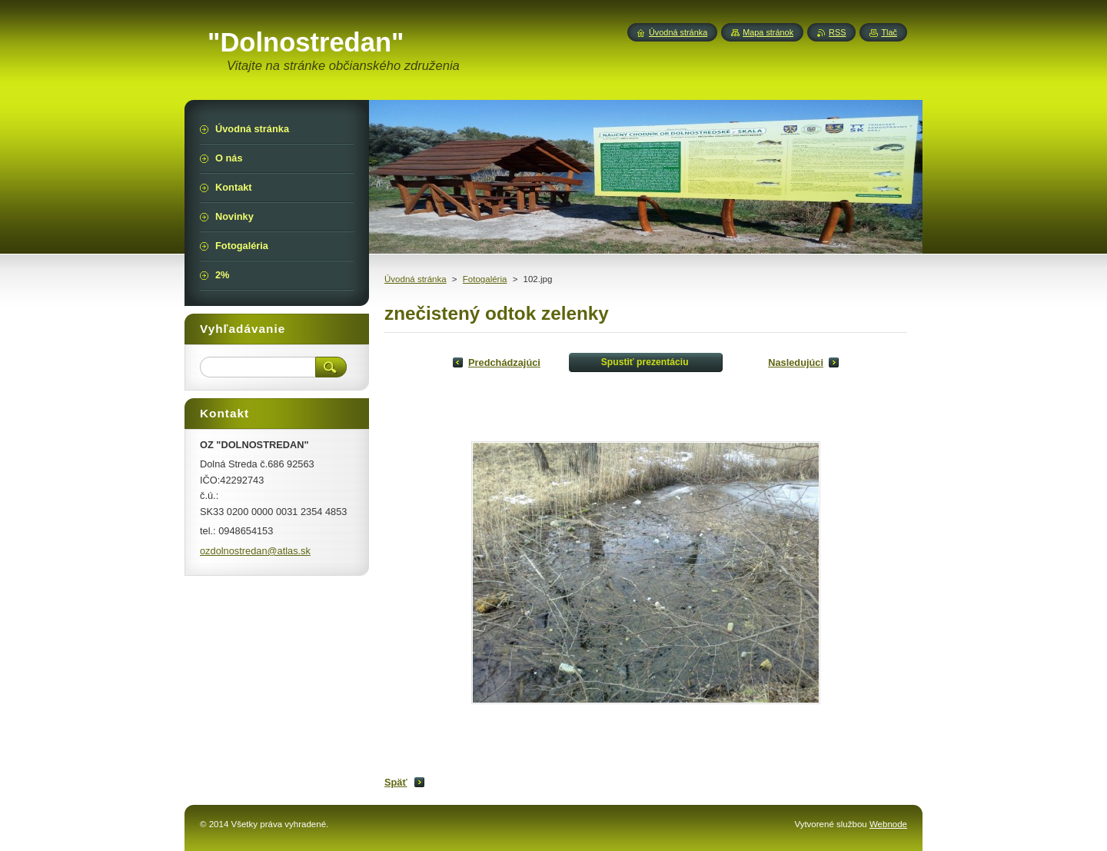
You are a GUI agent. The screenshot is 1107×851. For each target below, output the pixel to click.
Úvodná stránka (415, 279)
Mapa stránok (768, 32)
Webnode (888, 824)
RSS (837, 32)
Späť (395, 782)
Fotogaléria (485, 279)
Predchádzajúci (504, 362)
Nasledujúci (795, 362)
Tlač (889, 32)
